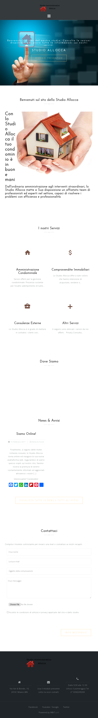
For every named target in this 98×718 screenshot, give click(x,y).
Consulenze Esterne (27, 323)
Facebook (33, 707)
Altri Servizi (70, 323)
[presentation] (26, 622)
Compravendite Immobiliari (70, 269)
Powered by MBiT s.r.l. (49, 712)
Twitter (66, 707)
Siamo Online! (26, 434)
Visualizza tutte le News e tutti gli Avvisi (49, 500)
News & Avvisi (38, 442)
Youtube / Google (50, 707)
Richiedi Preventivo (49, 58)
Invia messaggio (76, 632)
